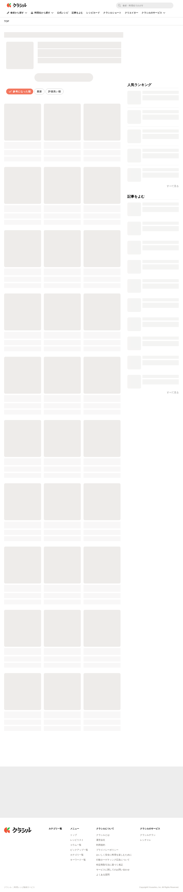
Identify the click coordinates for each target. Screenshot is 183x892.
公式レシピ (62, 12)
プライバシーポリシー (107, 850)
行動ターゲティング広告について (113, 859)
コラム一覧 (75, 845)
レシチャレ (145, 840)
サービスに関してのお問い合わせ (113, 869)
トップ (73, 835)
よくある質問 (103, 874)
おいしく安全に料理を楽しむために (114, 855)
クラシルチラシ (148, 835)
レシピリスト (77, 840)
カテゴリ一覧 (77, 855)
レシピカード (93, 12)
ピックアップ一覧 (79, 850)
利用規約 (100, 845)
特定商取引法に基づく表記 (109, 864)
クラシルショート (112, 12)
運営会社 (100, 840)
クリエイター (131, 12)
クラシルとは (103, 835)
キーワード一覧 (78, 859)
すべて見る (173, 392)
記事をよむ (77, 12)
